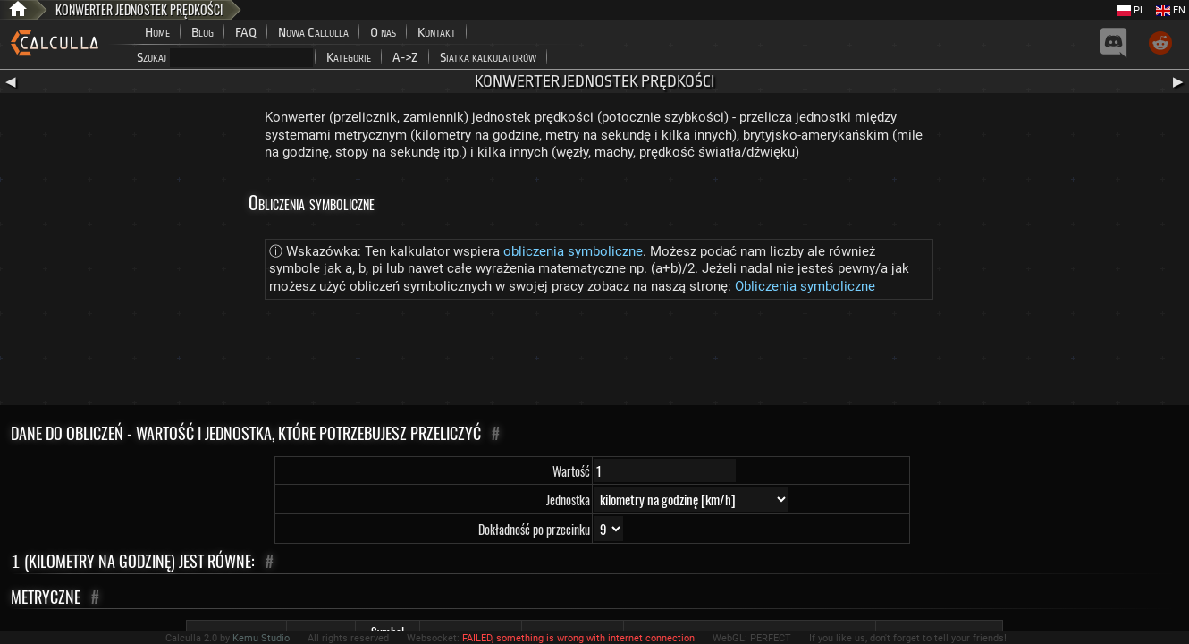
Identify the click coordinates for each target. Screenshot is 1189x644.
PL (1131, 10)
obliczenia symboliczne (573, 251)
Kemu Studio (261, 638)
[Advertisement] (594, 356)
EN (1170, 10)
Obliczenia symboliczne (805, 286)
